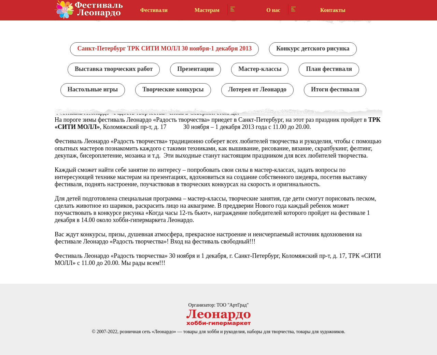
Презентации (195, 68)
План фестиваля (329, 68)
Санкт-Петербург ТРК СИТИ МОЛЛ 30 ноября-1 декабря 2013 (164, 48)
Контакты (333, 10)
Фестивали (154, 10)
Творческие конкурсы (173, 89)
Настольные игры (93, 89)
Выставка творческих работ (114, 68)
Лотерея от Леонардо (257, 89)
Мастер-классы (259, 68)
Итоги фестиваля (335, 89)
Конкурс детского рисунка (312, 48)
